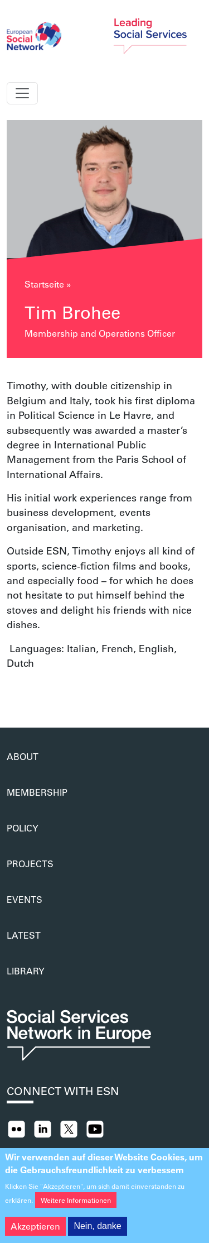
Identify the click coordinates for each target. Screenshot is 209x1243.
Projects (30, 863)
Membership (37, 792)
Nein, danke (97, 1232)
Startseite (44, 284)
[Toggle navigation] (22, 93)
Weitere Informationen (76, 1206)
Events (24, 899)
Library (26, 971)
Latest (24, 935)
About (22, 756)
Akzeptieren (35, 1233)
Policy (22, 828)
